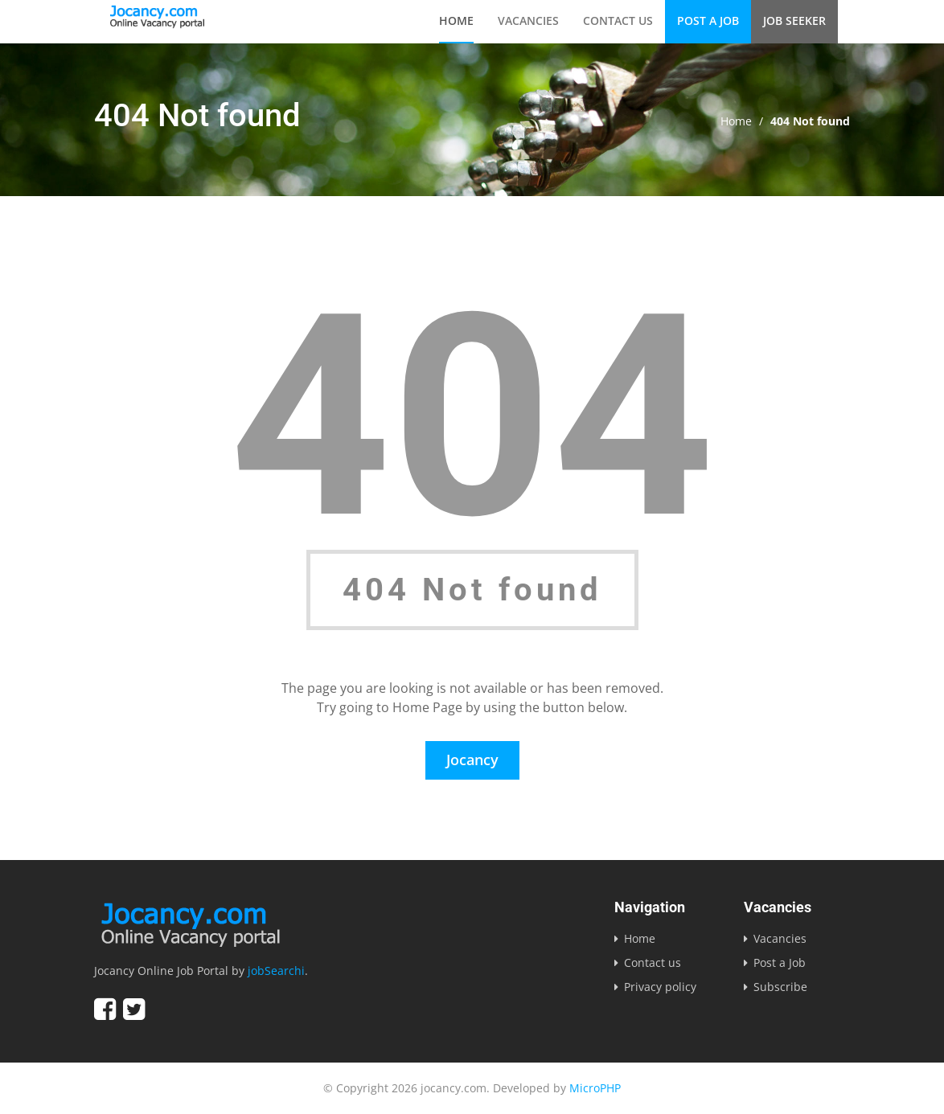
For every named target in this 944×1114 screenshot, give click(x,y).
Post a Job (708, 20)
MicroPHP (595, 1088)
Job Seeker (794, 20)
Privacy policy (660, 986)
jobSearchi (276, 970)
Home (456, 20)
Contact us (618, 20)
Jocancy (472, 759)
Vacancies (528, 20)
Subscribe (780, 986)
